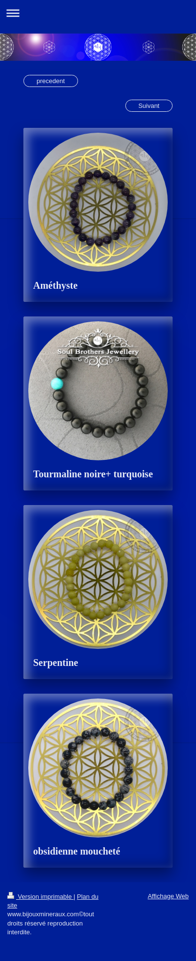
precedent (51, 81)
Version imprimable (40, 896)
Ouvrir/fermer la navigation (98, 12)
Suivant (148, 105)
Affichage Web (168, 896)
